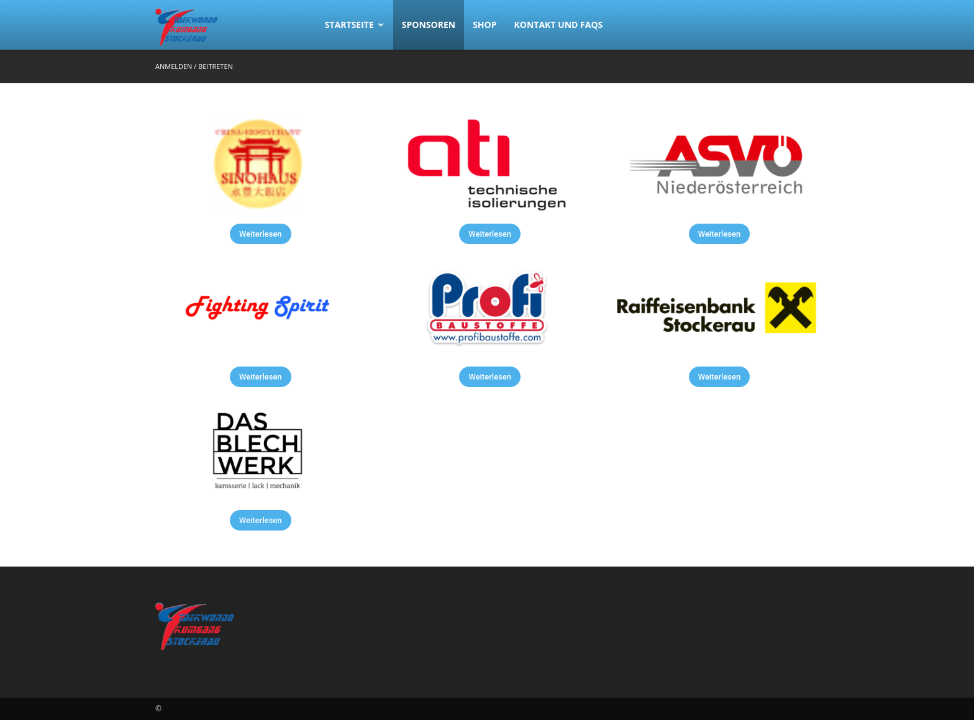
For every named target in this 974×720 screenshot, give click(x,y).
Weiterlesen (260, 234)
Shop (484, 24)
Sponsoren (428, 24)
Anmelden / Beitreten (194, 66)
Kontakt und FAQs (558, 24)
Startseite (354, 24)
